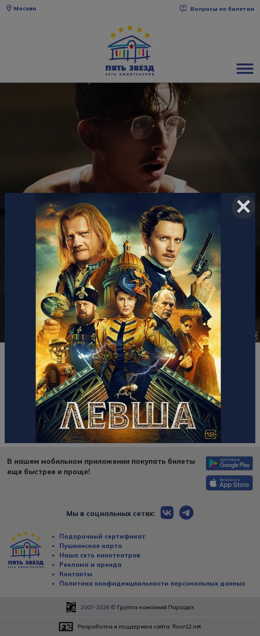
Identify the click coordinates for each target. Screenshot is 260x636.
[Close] (243, 207)
